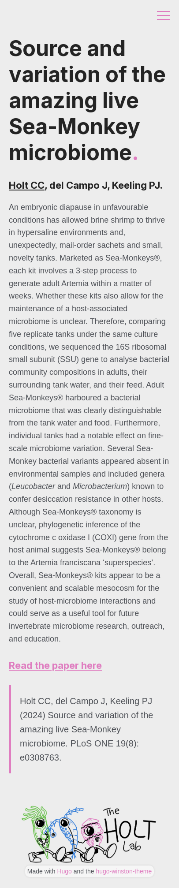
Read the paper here (55, 665)
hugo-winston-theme (124, 871)
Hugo (64, 871)
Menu (163, 15)
